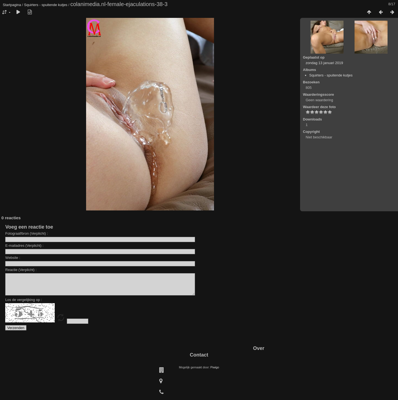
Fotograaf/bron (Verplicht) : (26, 233)
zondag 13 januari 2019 (324, 63)
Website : (12, 258)
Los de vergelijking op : (23, 304)
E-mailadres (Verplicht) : (24, 245)
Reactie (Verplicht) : (20, 270)
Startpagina (12, 5)
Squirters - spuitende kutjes (45, 5)
